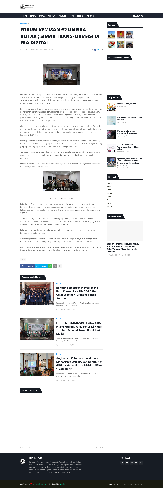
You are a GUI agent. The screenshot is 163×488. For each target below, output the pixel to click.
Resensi (109, 193)
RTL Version (138, 484)
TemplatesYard (40, 484)
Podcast (109, 196)
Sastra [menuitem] (42, 16)
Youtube (109, 190)
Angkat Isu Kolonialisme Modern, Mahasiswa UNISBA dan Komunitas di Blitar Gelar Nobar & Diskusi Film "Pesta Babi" (79, 364)
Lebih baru (25, 447)
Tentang (109, 206)
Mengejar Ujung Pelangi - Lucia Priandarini (129, 118)
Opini (108, 200)
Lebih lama (97, 447)
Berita (30, 23)
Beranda (23, 23)
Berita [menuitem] (33, 16)
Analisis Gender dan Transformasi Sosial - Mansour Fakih (129, 147)
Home (110, 484)
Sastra (109, 203)
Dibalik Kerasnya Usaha (126, 104)
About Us (117, 484)
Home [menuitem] (24, 16)
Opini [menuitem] (71, 16)
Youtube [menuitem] (62, 16)
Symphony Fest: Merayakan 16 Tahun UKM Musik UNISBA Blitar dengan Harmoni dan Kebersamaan (129, 161)
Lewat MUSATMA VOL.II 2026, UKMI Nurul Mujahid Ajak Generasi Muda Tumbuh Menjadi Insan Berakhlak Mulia (79, 328)
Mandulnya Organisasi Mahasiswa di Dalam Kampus (129, 132)
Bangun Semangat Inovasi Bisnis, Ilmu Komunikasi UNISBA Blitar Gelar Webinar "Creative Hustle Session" (77, 293)
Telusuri (136, 16)
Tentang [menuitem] (90, 16)
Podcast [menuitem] (51, 16)
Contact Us (128, 484)
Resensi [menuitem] (80, 16)
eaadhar (62, 484)
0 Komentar (55, 50)
